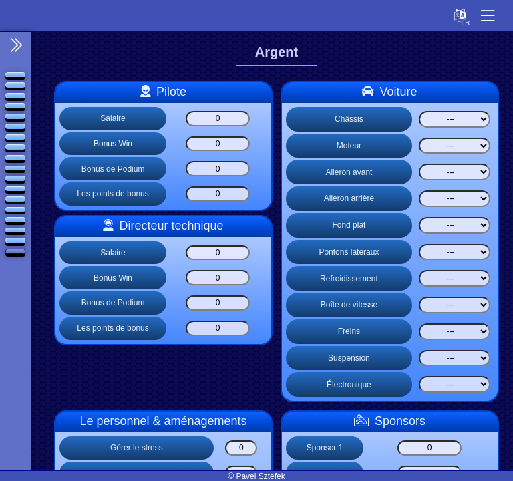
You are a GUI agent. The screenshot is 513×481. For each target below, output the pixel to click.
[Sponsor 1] (429, 448)
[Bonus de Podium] (218, 168)
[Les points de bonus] (218, 194)
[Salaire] (218, 118)
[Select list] (454, 119)
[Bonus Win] (218, 144)
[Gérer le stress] (241, 448)
